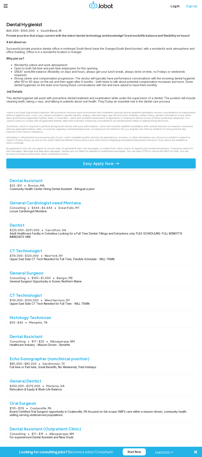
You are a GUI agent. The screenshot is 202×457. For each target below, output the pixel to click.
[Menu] (5, 6)
